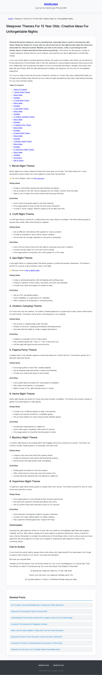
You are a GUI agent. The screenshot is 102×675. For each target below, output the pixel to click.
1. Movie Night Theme (21, 92)
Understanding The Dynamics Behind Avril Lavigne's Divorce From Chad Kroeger (42, 618)
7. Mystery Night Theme (22, 141)
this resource (39, 178)
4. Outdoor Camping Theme (23, 117)
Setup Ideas (17, 95)
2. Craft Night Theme (21, 100)
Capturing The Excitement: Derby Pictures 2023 (29, 611)
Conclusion (17, 158)
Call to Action (18, 160)
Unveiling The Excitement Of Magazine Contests (29, 624)
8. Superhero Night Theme (23, 150)
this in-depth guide (32, 270)
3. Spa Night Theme (21, 109)
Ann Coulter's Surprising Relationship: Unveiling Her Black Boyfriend (37, 605)
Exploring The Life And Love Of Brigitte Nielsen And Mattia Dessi (35, 649)
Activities (16, 98)
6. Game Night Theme (21, 133)
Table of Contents (20, 90)
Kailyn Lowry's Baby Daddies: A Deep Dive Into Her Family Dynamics (37, 630)
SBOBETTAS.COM (43, 665)
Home (10, 19)
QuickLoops (51, 4)
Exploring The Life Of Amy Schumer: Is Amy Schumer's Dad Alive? (36, 637)
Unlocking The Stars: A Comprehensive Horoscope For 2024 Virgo (36, 643)
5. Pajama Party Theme (22, 125)
